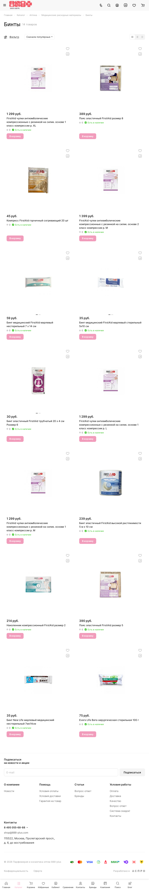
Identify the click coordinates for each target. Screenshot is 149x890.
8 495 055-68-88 (14, 827)
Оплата (114, 791)
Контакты (115, 815)
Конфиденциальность (16, 870)
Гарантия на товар (50, 801)
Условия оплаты (48, 791)
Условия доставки (50, 796)
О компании (11, 784)
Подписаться (132, 772)
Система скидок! (120, 810)
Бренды (79, 796)
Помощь (44, 784)
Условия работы (120, 784)
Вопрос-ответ (83, 791)
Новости (9, 791)
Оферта (37, 870)
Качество (115, 801)
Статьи (79, 784)
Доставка (115, 796)
